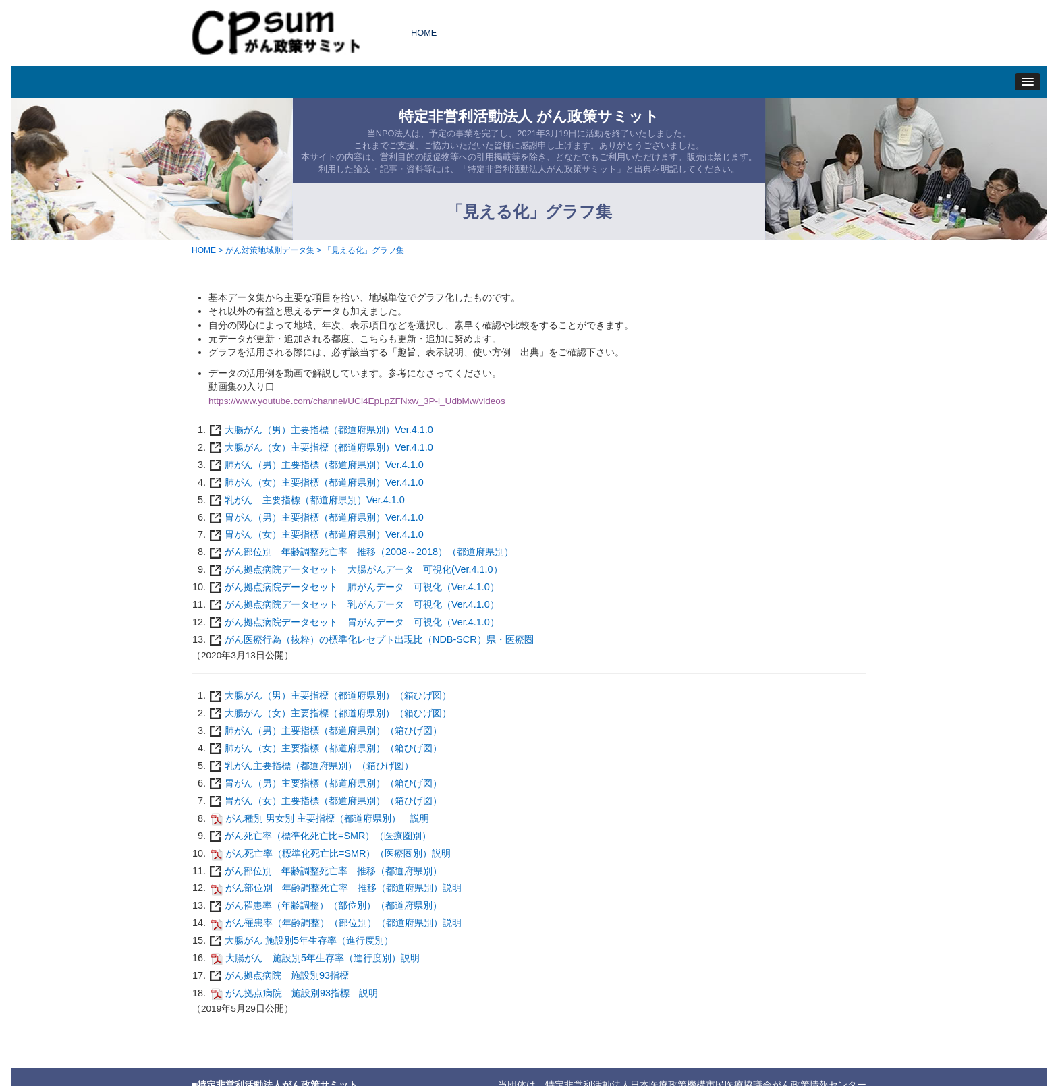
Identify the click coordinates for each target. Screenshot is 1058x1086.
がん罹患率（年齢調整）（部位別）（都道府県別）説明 (335, 922)
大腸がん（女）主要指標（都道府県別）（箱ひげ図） (329, 713)
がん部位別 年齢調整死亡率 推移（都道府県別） (325, 870)
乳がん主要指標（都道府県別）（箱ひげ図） (311, 765)
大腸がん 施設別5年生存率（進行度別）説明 (314, 957)
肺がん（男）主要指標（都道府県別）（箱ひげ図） (325, 730)
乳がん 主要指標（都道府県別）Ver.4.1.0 (306, 499)
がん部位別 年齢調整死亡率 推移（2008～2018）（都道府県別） (360, 551)
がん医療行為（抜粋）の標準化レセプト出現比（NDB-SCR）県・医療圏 (371, 639)
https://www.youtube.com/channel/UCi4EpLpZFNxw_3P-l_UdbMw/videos (356, 401)
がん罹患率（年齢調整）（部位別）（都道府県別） (325, 905)
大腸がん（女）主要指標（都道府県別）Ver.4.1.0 (320, 447)
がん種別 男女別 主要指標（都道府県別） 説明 (318, 818)
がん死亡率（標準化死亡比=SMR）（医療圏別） (319, 835)
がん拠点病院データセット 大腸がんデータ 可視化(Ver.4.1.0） (355, 569)
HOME (424, 33)
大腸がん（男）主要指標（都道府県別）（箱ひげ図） (329, 695)
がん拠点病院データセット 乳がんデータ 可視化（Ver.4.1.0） (353, 604)
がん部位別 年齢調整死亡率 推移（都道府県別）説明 (335, 887)
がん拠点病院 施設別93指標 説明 (293, 993)
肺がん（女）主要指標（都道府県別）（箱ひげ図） (325, 748)
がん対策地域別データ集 (269, 250)
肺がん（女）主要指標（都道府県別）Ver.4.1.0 (316, 482)
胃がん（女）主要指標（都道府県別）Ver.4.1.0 (316, 534)
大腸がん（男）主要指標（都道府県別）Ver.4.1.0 (320, 429)
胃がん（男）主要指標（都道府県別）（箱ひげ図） (325, 783)
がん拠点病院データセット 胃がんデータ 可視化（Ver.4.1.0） (353, 622)
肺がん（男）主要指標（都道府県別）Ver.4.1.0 (316, 464)
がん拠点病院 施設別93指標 (278, 975)
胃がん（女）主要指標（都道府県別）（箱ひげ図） (325, 800)
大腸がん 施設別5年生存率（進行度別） (300, 940)
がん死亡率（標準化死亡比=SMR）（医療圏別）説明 (329, 853)
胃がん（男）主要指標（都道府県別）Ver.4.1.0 (316, 517)
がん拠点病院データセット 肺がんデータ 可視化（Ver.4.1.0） (353, 586)
